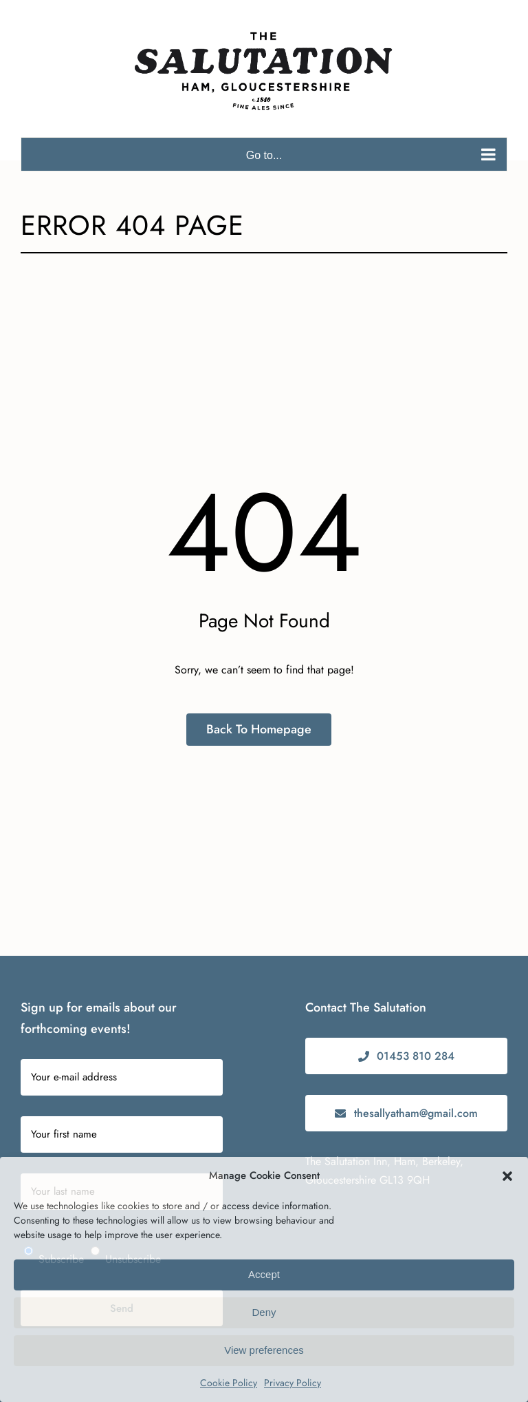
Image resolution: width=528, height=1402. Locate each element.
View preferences (264, 1350)
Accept (264, 1274)
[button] (507, 1176)
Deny (264, 1312)
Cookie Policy (228, 1383)
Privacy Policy (292, 1383)
